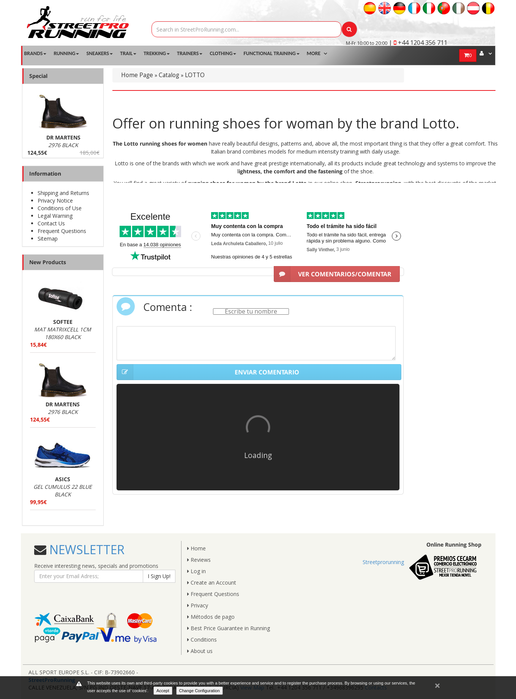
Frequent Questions (62, 231)
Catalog (169, 75)
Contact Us (51, 223)
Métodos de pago (211, 616)
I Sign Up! (159, 576)
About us (200, 651)
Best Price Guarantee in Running (228, 628)
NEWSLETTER (85, 549)
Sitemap (48, 238)
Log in (196, 571)
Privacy (197, 605)
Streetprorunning (383, 562)
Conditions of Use (60, 208)
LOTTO (195, 75)
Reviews (199, 559)
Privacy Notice (55, 200)
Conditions (202, 639)
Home (196, 548)
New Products (47, 262)
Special (38, 75)
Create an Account (211, 582)
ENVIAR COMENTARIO (208, 372)
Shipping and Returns (63, 193)
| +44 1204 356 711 (418, 42)
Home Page (137, 75)
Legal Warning (55, 215)
